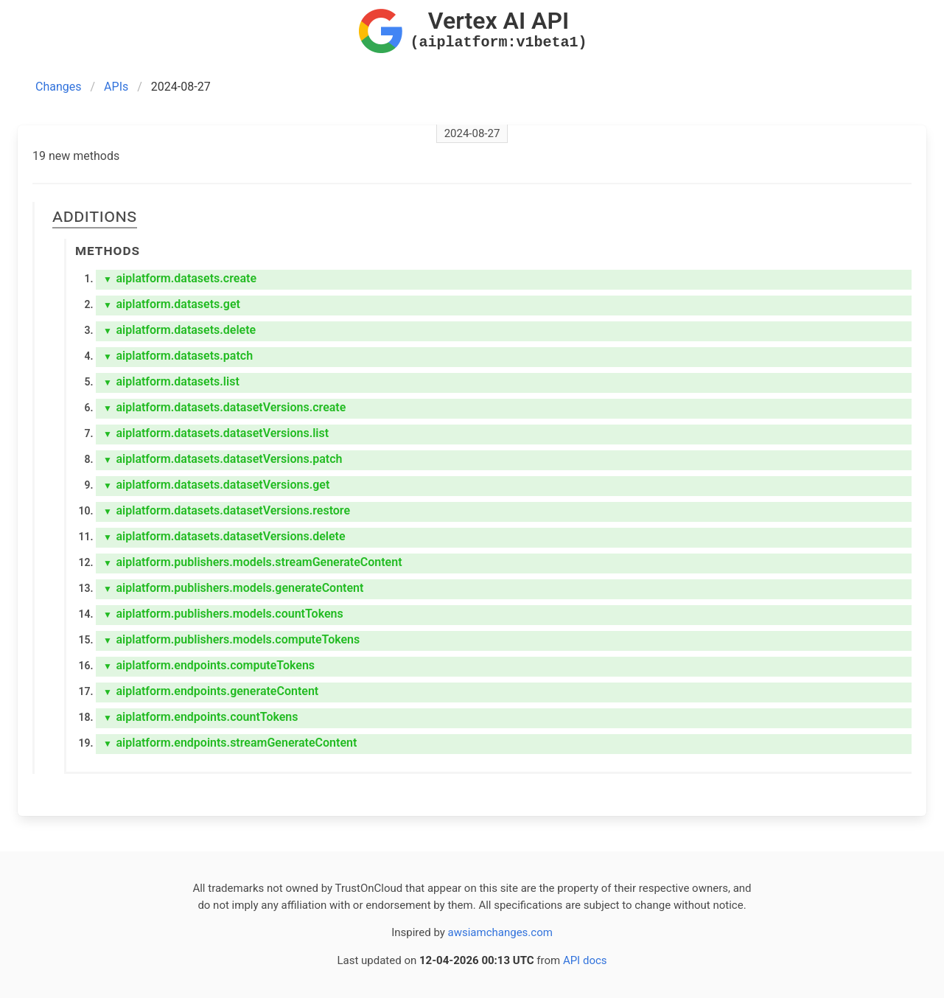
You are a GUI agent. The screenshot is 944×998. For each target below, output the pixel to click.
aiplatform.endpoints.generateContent (210, 691)
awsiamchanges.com (500, 932)
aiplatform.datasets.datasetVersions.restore (226, 510)
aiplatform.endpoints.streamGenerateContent (230, 743)
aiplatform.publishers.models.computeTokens (231, 639)
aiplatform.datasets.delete (179, 330)
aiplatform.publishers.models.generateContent (233, 588)
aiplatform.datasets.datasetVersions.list (216, 433)
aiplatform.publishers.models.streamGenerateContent (252, 562)
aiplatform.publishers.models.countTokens (223, 614)
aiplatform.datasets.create (179, 278)
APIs (116, 87)
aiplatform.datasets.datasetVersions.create (224, 407)
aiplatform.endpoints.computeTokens (209, 665)
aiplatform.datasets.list (171, 381)
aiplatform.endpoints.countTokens (200, 717)
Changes (58, 87)
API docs (585, 960)
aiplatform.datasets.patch (178, 356)
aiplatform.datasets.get (171, 304)
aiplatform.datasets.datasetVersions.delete (224, 536)
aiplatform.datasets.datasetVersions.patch (222, 459)
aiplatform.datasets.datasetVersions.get (216, 485)
